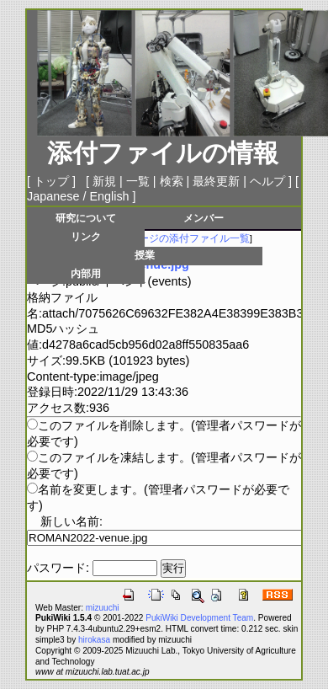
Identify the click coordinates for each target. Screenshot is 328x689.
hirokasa (94, 639)
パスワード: (58, 567)
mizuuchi (102, 607)
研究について (86, 217)
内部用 (86, 273)
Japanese (53, 196)
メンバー (203, 217)
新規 (104, 181)
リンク (86, 236)
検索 (171, 181)
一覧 (138, 181)
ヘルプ (267, 181)
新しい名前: (71, 521)
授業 (145, 254)
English (109, 196)
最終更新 (216, 181)
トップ (51, 181)
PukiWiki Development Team (199, 617)
